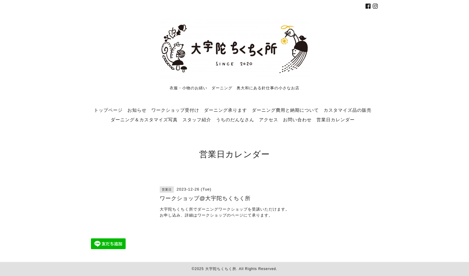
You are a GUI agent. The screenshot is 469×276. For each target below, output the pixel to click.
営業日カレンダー (335, 119)
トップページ (108, 110)
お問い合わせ (297, 119)
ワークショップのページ (220, 215)
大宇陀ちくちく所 (220, 269)
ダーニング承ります (225, 110)
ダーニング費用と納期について (285, 110)
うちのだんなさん (235, 119)
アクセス (268, 119)
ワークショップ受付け (175, 110)
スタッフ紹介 (196, 119)
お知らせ (137, 110)
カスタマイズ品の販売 (347, 110)
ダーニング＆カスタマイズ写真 (144, 119)
